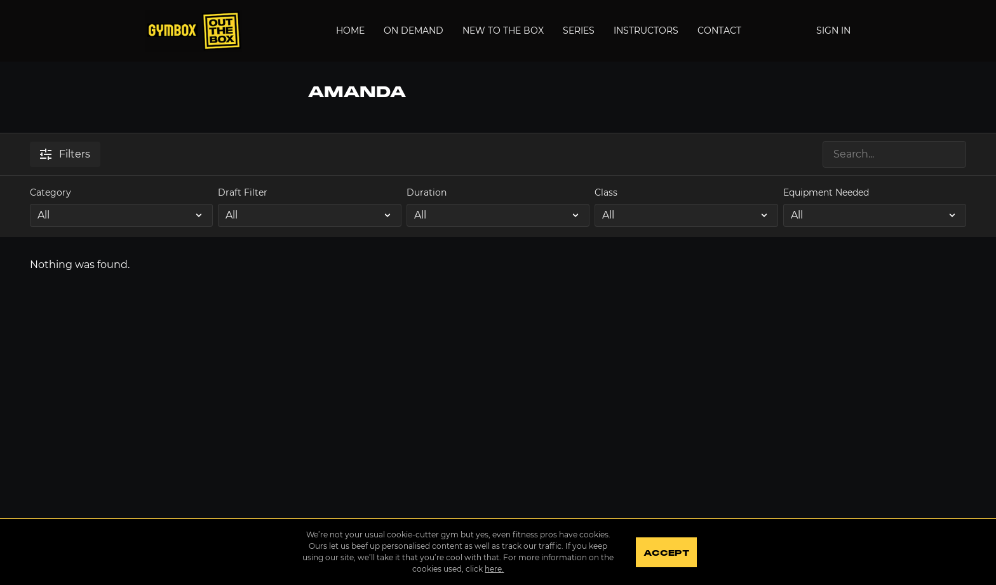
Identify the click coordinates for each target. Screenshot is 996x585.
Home (350, 30)
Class (606, 192)
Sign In (833, 30)
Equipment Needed (826, 192)
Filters (65, 154)
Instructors (646, 30)
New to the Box (503, 30)
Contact (719, 30)
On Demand (413, 30)
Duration (427, 192)
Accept (666, 553)
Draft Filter (242, 192)
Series (579, 30)
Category (50, 192)
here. (494, 569)
